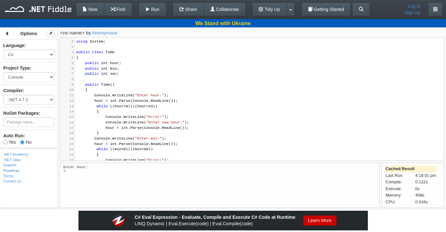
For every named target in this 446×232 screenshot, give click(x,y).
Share (188, 9)
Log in (414, 6)
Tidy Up (269, 9)
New (90, 9)
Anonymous (104, 32)
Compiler (13, 90)
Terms (8, 176)
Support (9, 165)
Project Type (16, 68)
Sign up (412, 12)
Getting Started (326, 9)
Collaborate (224, 9)
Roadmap (11, 170)
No (26, 142)
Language (13, 45)
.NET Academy (15, 154)
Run (152, 9)
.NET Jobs (12, 160)
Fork (118, 9)
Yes (9, 142)
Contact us (12, 181)
